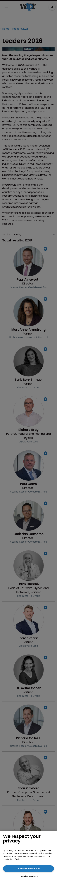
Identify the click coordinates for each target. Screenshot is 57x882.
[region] (28, 856)
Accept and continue (28, 868)
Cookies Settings (29, 876)
